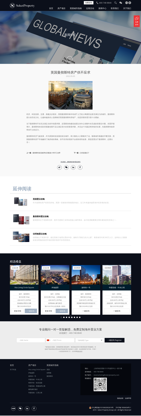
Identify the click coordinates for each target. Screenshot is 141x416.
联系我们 (115, 8)
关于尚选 (13, 370)
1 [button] (61, 318)
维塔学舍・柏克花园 (35, 383)
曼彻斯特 (50, 377)
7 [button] (77, 318)
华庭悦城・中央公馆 (35, 380)
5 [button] (71, 318)
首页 (51, 8)
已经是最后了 (84, 153)
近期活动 (90, 8)
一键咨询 (30, 311)
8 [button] (79, 318)
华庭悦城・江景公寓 (35, 393)
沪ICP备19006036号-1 (123, 408)
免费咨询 (88, 3)
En (127, 3)
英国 (48, 370)
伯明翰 (49, 373)
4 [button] (69, 318)
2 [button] (64, 318)
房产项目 (61, 8)
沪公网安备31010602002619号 (102, 408)
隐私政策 (79, 352)
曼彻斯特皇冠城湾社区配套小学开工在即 (46, 153)
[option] (70, 37)
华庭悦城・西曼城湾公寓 (36, 386)
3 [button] (66, 318)
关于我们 (127, 8)
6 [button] (74, 318)
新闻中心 (102, 8)
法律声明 (128, 399)
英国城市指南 (76, 8)
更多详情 (17, 311)
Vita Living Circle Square (36, 370)
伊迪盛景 (31, 373)
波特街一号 (32, 377)
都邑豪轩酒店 (33, 390)
